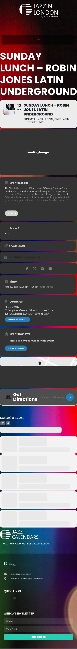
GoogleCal (33, 257)
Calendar (15, 257)
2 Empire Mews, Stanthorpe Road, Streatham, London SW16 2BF (30, 311)
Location (16, 301)
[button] (38, 38)
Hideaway (12, 306)
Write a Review (16, 348)
